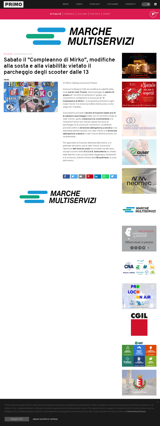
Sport (106, 14)
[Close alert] (157, 402)
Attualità (55, 14)
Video (79, 4)
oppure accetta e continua (45, 419)
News (66, 4)
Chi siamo (112, 4)
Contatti (130, 4)
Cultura (82, 14)
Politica (95, 14)
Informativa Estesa (136, 411)
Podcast (95, 4)
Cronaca (69, 14)
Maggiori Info (17, 419)
